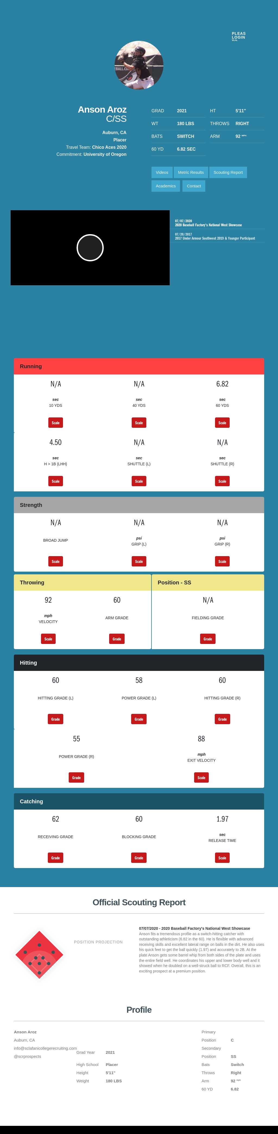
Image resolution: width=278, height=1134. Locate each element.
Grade (117, 639)
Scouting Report (228, 172)
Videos (162, 172)
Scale (55, 422)
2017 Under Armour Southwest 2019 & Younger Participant (222, 238)
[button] (91, 250)
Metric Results (191, 172)
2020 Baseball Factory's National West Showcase (217, 223)
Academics (166, 186)
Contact (194, 186)
